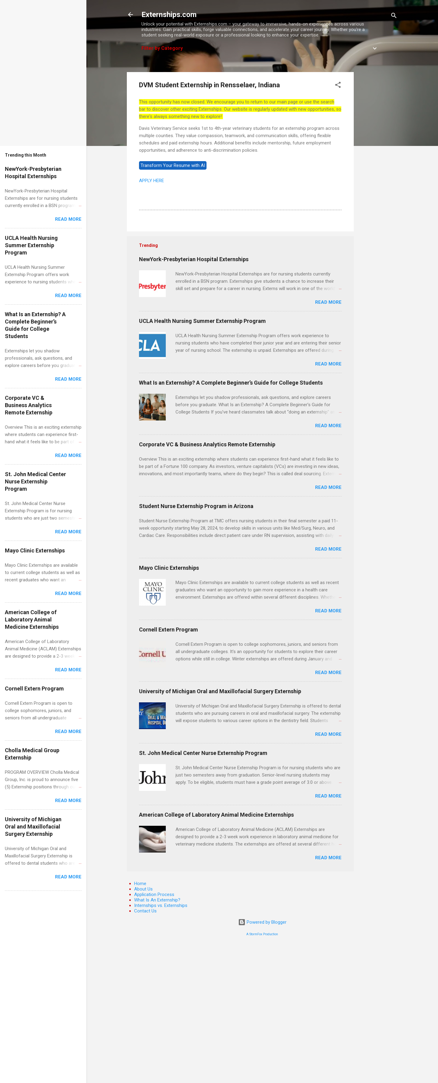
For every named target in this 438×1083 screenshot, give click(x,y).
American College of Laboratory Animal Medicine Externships (216, 814)
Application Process (154, 894)
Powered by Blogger (262, 922)
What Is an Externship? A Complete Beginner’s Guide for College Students (231, 382)
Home (140, 883)
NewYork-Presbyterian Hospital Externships (194, 259)
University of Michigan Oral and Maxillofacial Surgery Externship (220, 691)
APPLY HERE (151, 180)
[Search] (394, 16)
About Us (143, 889)
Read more (328, 302)
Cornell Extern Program (168, 629)
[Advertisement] (378, 163)
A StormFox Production (262, 934)
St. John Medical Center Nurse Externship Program (203, 753)
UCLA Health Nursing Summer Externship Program (202, 321)
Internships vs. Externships (160, 905)
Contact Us (145, 911)
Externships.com (168, 14)
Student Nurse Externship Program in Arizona (196, 506)
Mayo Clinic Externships (169, 568)
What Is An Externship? (157, 900)
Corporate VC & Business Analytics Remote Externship (207, 444)
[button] (338, 86)
